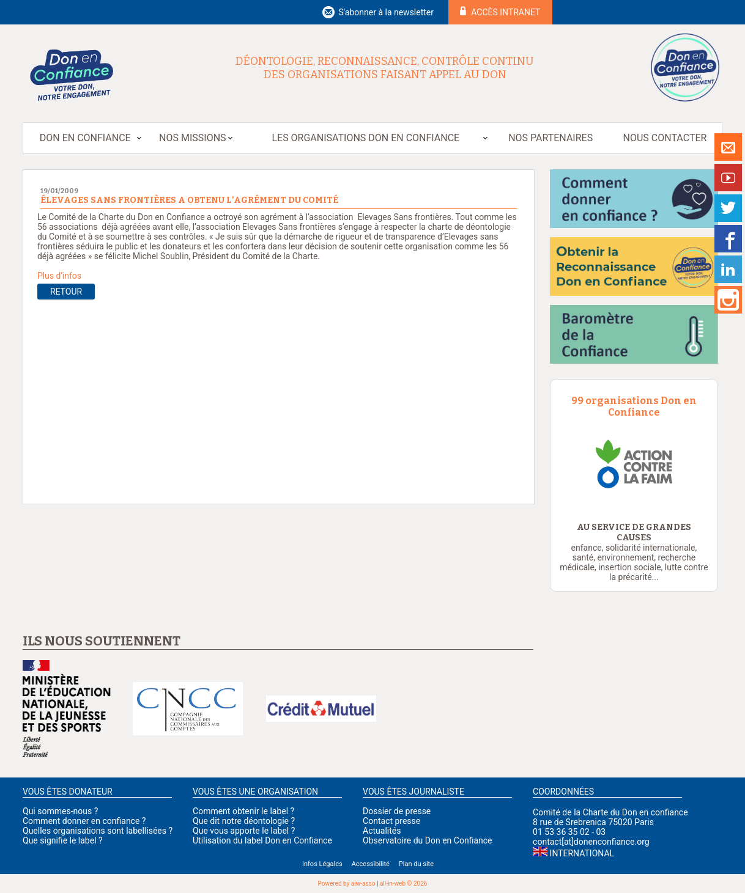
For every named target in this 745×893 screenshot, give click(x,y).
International (582, 853)
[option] (634, 464)
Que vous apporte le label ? (244, 831)
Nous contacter (665, 138)
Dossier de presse (397, 811)
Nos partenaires (550, 138)
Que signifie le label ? (63, 840)
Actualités (382, 831)
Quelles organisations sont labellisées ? (97, 831)
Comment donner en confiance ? (84, 821)
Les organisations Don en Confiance (365, 138)
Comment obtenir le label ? (243, 811)
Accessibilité (371, 864)
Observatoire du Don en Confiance (427, 840)
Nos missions (192, 138)
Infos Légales (322, 864)
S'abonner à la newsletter (386, 12)
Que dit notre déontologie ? (244, 821)
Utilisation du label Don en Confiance (262, 840)
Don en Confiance (85, 138)
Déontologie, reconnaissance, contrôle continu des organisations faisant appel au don (384, 67)
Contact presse (391, 821)
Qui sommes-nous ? (60, 811)
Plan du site (416, 864)
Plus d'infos (59, 276)
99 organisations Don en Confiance (634, 406)
